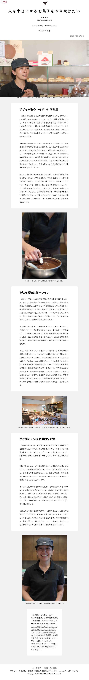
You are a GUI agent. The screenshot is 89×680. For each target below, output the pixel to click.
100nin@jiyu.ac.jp (55, 671)
